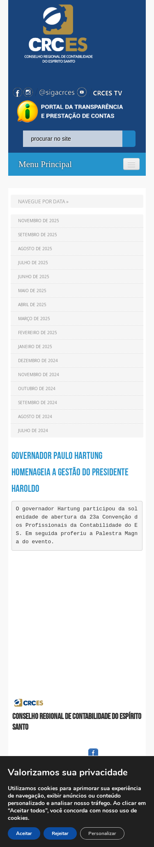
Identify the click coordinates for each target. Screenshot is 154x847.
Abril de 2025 (32, 304)
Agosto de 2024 (35, 416)
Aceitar (24, 833)
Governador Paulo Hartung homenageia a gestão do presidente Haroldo (70, 472)
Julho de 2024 (33, 430)
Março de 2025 (34, 318)
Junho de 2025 (33, 276)
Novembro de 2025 (38, 220)
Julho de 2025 (33, 262)
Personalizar (102, 833)
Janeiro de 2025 (35, 346)
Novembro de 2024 (38, 374)
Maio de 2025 (32, 290)
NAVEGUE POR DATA (41, 201)
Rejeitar (60, 833)
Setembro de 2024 (37, 402)
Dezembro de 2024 (38, 360)
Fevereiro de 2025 (37, 332)
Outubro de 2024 (36, 388)
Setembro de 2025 (37, 234)
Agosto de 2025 (35, 248)
